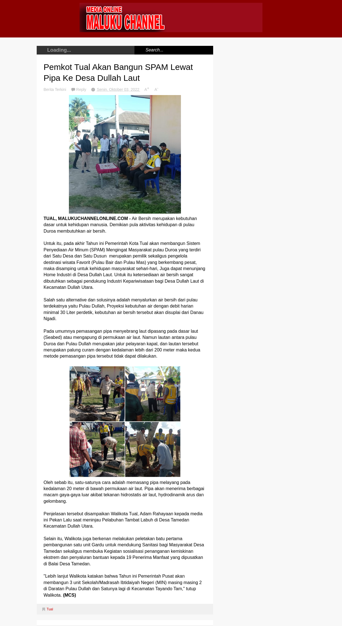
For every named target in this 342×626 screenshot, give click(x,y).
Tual (50, 609)
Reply (81, 89)
